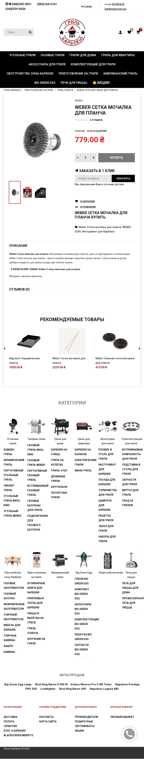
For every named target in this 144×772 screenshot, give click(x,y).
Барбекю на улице (59, 452)
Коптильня (59, 486)
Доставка (10, 716)
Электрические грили (84, 462)
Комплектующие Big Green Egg (84, 624)
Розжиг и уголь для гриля (106, 454)
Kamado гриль (9, 452)
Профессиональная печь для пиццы (131, 603)
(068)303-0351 (21, 4)
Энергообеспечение (111, 572)
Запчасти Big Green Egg (82, 649)
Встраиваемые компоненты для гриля (131, 454)
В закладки (87, 201)
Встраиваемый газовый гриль (36, 490)
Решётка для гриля (106, 518)
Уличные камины (10, 638)
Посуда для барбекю (107, 482)
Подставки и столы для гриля (131, 469)
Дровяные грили (58, 478)
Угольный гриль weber (12, 513)
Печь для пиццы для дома (130, 588)
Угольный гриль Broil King (12, 501)
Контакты (46, 716)
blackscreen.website (18, 735)
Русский (86, 7)
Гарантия (10, 726)
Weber (78, 100)
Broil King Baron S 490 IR (51, 684)
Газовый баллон (10, 596)
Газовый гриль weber (36, 462)
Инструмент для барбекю (98, 231)
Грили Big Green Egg (82, 581)
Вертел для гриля (130, 492)
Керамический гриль (13, 462)
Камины (9, 651)
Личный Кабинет (122, 716)
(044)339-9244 (15, 9)
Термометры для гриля (108, 492)
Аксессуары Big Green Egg (83, 609)
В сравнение (88, 207)
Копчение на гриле (36, 641)
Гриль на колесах (57, 462)
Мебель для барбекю (12, 627)
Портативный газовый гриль (36, 475)
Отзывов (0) (19, 289)
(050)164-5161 (47, 4)
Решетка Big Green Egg (83, 637)
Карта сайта (47, 721)
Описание (18, 245)
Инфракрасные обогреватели (13, 606)
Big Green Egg (84, 572)
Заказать (123, 178)
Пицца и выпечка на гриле (35, 618)
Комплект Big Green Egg (82, 594)
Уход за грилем (127, 503)
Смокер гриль (9, 488)
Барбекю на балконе (83, 452)
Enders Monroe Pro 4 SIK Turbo (91, 684)
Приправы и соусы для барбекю (35, 603)
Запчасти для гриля (129, 482)
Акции (79, 730)
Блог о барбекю (15, 730)
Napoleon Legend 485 (104, 688)
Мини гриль (83, 470)
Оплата (9, 721)
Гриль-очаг (59, 470)
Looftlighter (48, 688)
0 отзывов (96, 120)
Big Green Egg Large (18, 684)
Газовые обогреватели (13, 585)
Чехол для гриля (106, 528)
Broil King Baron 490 (72, 688)
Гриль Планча (32, 630)
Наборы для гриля (107, 539)
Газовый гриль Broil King (35, 450)
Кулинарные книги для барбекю (36, 588)
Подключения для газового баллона (36, 522)
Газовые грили (36, 438)
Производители (86, 716)
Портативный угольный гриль (13, 475)
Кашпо (8, 646)
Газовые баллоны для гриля (34, 505)
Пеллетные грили (59, 495)
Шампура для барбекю (105, 505)
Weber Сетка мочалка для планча (100, 227)
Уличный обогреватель (13, 617)
